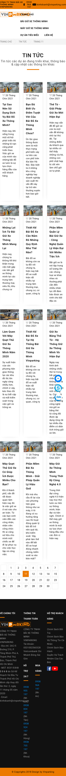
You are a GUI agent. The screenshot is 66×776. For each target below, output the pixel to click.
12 (33, 574)
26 (18, 586)
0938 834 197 (26, 709)
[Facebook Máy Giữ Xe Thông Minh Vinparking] (49, 668)
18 (18, 580)
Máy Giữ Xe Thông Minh (34, 28)
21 (40, 580)
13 (40, 574)
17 (11, 580)
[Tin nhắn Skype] (58, 388)
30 (48, 586)
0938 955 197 (26, 691)
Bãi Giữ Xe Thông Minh (34, 21)
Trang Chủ (27, 14)
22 (48, 580)
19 (26, 580)
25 (11, 586)
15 (55, 574)
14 (48, 574)
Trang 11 (38, 41)
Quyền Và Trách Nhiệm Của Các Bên (55, 659)
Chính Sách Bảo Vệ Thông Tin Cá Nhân (55, 640)
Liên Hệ (48, 35)
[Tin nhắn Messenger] (58, 378)
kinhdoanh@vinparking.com (14, 701)
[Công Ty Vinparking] (15, 625)
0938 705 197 (26, 746)
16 (4, 580)
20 (33, 580)
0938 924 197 (26, 727)
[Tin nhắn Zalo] (58, 397)
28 (33, 586)
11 (26, 573)
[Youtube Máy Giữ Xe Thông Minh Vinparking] (55, 668)
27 (26, 586)
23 (55, 580)
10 (18, 574)
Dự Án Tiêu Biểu (29, 35)
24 (4, 586)
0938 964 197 (37, 685)
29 (40, 586)
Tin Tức (23, 41)
